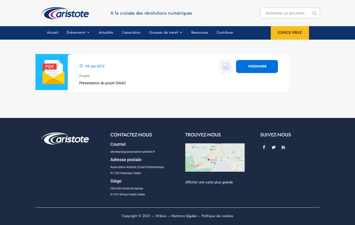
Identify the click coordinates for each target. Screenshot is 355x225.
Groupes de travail (163, 33)
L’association (131, 33)
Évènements (76, 33)
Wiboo (161, 216)
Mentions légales (184, 216)
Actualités (106, 33)
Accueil (52, 33)
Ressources (199, 33)
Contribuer (225, 33)
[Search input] (288, 13)
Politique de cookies (217, 216)
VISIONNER (257, 66)
